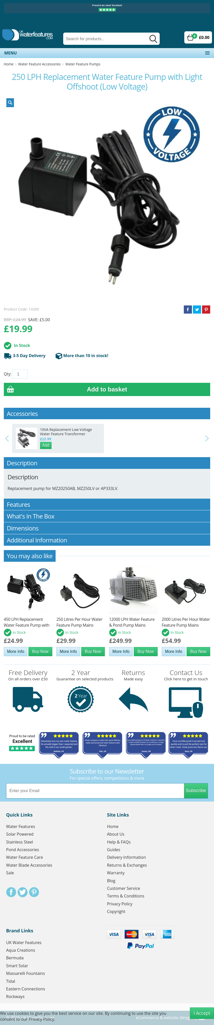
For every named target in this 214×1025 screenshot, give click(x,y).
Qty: (7, 374)
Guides (113, 849)
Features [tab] (107, 504)
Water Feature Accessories (39, 64)
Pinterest (34, 892)
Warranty (115, 873)
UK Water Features (23, 942)
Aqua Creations (20, 950)
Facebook (11, 892)
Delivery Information (126, 857)
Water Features (20, 826)
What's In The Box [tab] (107, 516)
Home (8, 64)
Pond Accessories (22, 849)
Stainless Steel (19, 842)
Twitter (23, 892)
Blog (111, 880)
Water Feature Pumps (83, 64)
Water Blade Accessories (29, 865)
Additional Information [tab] (107, 540)
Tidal (10, 981)
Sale (10, 873)
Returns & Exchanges (127, 865)
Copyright (116, 911)
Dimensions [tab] (107, 528)
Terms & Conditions (125, 896)
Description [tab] (107, 463)
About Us (115, 834)
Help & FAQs (118, 842)
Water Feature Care (24, 857)
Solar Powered (20, 834)
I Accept (202, 1013)
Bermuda (15, 958)
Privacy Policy (119, 904)
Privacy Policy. (42, 1019)
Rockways (15, 996)
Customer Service (123, 888)
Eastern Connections (25, 989)
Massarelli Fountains (25, 973)
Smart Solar (17, 965)
